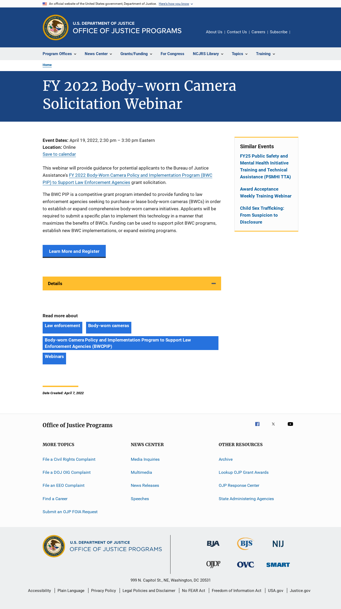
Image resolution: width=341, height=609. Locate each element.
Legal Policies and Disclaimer (149, 590)
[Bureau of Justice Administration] (213, 548)
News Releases (145, 485)
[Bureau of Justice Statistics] (245, 551)
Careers (258, 32)
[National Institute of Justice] (278, 548)
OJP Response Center (239, 485)
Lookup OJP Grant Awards (244, 472)
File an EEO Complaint (63, 485)
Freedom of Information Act (236, 590)
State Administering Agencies (246, 498)
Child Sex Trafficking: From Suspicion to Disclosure (262, 215)
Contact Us (237, 32)
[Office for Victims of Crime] (245, 568)
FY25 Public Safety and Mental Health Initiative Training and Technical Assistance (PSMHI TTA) (265, 166)
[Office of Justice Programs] (56, 27)
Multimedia (141, 472)
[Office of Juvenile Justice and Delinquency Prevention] (213, 569)
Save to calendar (59, 154)
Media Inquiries (145, 459)
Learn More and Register (74, 251)
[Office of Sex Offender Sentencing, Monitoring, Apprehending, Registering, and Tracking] (278, 568)
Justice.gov (300, 590)
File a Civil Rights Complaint (69, 459)
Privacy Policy (103, 590)
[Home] (127, 27)
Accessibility (39, 590)
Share (298, 36)
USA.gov (275, 590)
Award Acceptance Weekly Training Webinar (265, 192)
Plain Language (71, 590)
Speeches (140, 498)
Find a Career (55, 498)
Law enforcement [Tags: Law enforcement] (62, 325)
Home (47, 65)
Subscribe (278, 32)
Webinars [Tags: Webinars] (54, 356)
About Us (214, 32)
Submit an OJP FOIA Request (70, 511)
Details (55, 283)
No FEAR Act (193, 590)
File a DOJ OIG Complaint (67, 472)
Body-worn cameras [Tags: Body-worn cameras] (108, 325)
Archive (226, 459)
